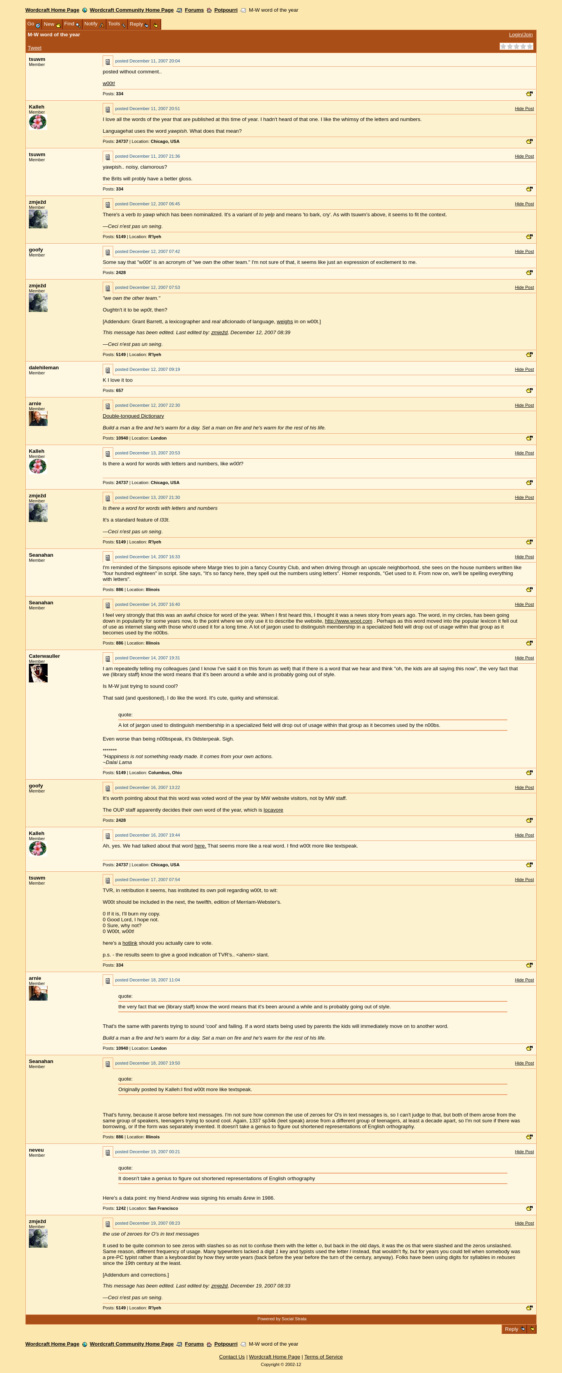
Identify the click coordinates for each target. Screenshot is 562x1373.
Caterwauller (44, 656)
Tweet (34, 48)
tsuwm (37, 59)
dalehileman (44, 367)
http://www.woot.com (348, 621)
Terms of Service (323, 1357)
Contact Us (232, 1357)
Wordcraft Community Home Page (132, 10)
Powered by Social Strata (282, 1318)
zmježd (37, 202)
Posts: (113, 93)
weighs (285, 321)
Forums (194, 10)
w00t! (109, 83)
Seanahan (41, 555)
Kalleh (36, 107)
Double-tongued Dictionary (133, 416)
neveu (36, 1150)
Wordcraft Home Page (52, 10)
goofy (36, 250)
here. (200, 846)
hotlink (130, 943)
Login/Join (521, 34)
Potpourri (226, 10)
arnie (35, 403)
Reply (511, 1329)
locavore (273, 810)
